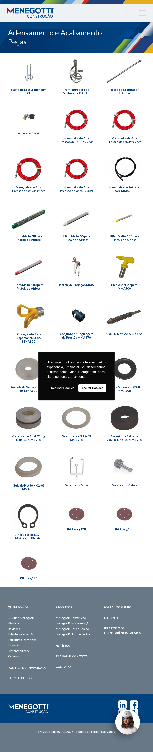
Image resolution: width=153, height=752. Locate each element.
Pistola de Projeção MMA (76, 285)
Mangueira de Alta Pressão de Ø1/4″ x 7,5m (124, 140)
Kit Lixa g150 (124, 529)
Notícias (63, 646)
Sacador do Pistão (124, 485)
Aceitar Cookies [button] (92, 388)
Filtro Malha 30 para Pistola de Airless (29, 237)
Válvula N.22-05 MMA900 (124, 334)
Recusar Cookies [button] (63, 388)
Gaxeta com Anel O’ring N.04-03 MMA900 (28, 438)
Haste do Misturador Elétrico (124, 91)
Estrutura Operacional (22, 640)
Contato (63, 666)
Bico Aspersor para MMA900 (124, 286)
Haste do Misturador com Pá (28, 91)
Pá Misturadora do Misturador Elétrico (76, 91)
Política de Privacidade (27, 667)
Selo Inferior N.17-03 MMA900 (76, 438)
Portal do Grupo (117, 607)
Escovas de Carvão (28, 133)
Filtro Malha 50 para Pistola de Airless (76, 238)
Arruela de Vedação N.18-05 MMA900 (28, 388)
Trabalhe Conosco (71, 656)
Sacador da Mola (76, 485)
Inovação (14, 645)
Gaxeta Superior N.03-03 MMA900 (124, 388)
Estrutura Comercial (21, 634)
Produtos (64, 607)
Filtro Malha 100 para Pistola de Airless (124, 238)
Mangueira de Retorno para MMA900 (124, 189)
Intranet (111, 618)
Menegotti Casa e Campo (72, 629)
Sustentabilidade (19, 651)
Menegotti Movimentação (73, 623)
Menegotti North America (73, 634)
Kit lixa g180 (28, 578)
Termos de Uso (20, 678)
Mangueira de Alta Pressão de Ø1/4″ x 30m (76, 189)
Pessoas (13, 656)
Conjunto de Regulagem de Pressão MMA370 (76, 335)
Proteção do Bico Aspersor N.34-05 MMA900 (28, 337)
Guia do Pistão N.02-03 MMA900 (29, 487)
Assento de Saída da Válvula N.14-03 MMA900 (124, 438)
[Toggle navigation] (142, 13)
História (13, 623)
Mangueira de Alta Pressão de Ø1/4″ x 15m (28, 189)
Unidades (14, 629)
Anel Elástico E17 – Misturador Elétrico (28, 536)
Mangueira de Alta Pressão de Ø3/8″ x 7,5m (76, 140)
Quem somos (18, 607)
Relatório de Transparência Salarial (122, 630)
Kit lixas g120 (76, 529)
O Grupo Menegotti (21, 618)
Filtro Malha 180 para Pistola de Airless (28, 286)
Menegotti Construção (71, 618)
